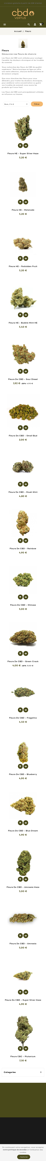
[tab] (4, 99)
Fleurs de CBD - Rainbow (23, 548)
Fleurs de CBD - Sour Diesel (23, 379)
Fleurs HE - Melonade (23, 210)
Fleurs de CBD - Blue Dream (23, 830)
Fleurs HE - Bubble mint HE (23, 322)
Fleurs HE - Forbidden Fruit (23, 266)
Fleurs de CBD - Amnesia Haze (23, 887)
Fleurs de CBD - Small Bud (23, 435)
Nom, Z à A (16, 104)
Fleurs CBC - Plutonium (23, 1056)
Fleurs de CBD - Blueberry (23, 774)
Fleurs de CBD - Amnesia (23, 943)
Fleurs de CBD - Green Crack (23, 661)
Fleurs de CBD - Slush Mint (23, 492)
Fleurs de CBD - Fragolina (23, 718)
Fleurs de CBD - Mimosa (23, 605)
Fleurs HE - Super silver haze (23, 153)
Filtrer (37, 104)
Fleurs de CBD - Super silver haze (23, 1000)
